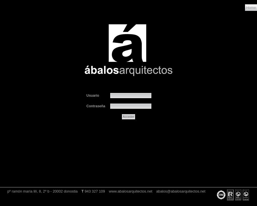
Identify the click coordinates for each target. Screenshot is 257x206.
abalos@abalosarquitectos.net (180, 191)
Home (251, 7)
